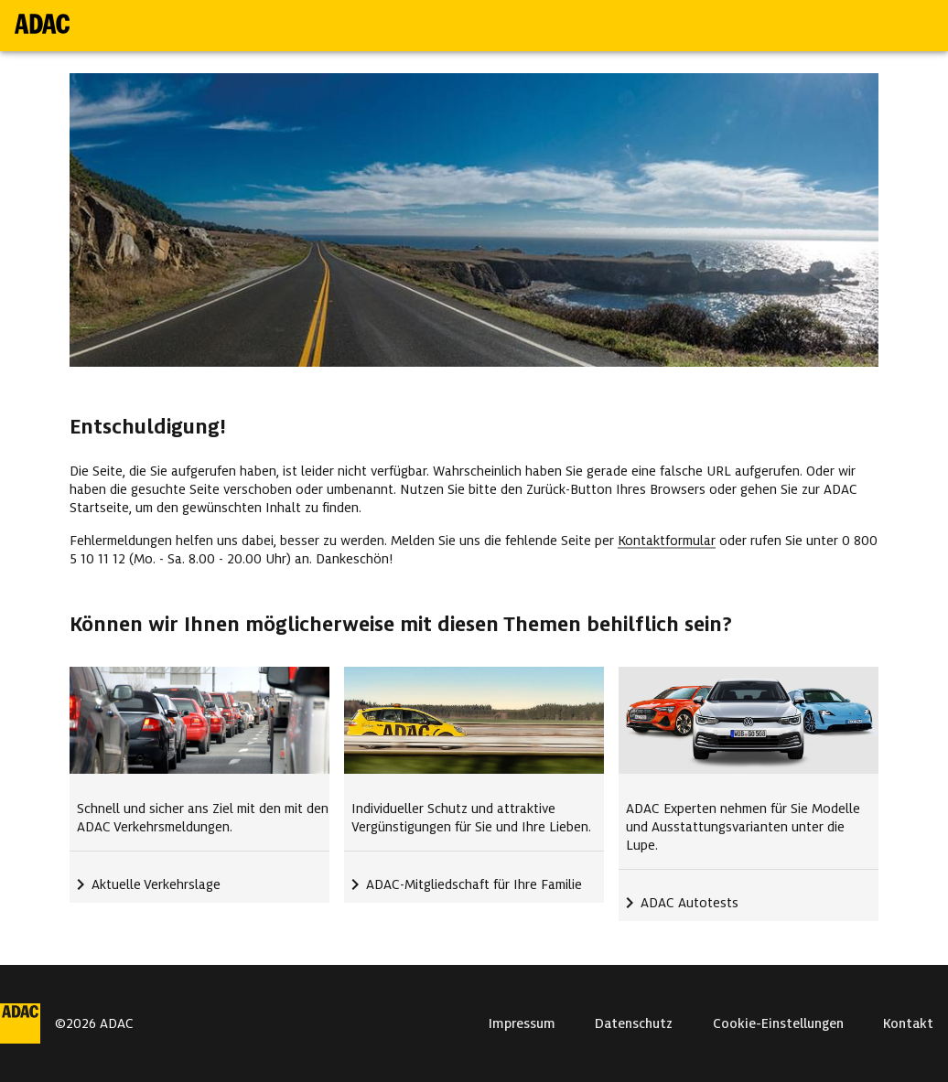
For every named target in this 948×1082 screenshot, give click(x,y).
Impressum (522, 1023)
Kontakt (908, 1023)
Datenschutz (634, 1023)
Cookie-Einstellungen (778, 1023)
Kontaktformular (667, 540)
